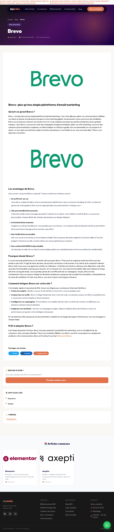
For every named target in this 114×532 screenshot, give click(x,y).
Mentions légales (105, 528)
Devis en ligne (71, 515)
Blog (80, 9)
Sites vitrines (29, 9)
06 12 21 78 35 (97, 508)
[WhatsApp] (15, 514)
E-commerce (42, 9)
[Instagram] (10, 514)
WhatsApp (96, 511)
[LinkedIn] (5, 514)
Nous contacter (96, 9)
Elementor (12, 398)
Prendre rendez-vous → (57, 380)
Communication (70, 9)
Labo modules (71, 508)
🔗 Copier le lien (41, 353)
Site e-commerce (46, 515)
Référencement (55, 9)
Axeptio (10, 404)
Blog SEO (69, 504)
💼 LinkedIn (26, 353)
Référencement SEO (48, 504)
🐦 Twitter (13, 353)
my (15, 8)
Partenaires (14, 25)
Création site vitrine (47, 511)
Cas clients (70, 511)
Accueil (10, 19)
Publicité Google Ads (48, 508)
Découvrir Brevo (65, 336)
